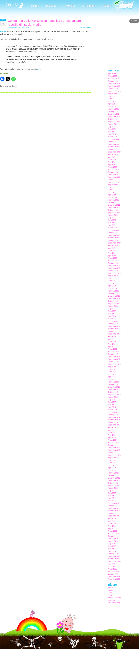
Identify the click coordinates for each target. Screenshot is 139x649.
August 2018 (113, 306)
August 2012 (113, 488)
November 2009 (114, 559)
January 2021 (113, 233)
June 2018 (112, 311)
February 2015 (113, 412)
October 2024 (113, 119)
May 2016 (112, 374)
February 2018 (113, 321)
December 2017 (114, 326)
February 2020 (113, 261)
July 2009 (111, 564)
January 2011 (113, 536)
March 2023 (112, 167)
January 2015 (113, 415)
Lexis (110, 593)
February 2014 (113, 443)
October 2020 (113, 240)
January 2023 (113, 172)
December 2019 (114, 266)
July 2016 (111, 369)
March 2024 (112, 137)
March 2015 (112, 410)
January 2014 (113, 445)
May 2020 (112, 253)
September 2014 (114, 425)
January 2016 (113, 384)
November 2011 (114, 511)
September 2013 (114, 455)
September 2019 (114, 273)
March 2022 (112, 197)
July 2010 (111, 544)
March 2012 (112, 501)
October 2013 (113, 453)
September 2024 (114, 122)
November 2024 (114, 117)
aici (38, 69)
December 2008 (114, 577)
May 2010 (112, 549)
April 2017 (112, 347)
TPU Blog (111, 600)
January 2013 (113, 475)
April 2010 (112, 551)
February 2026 (113, 79)
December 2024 (114, 114)
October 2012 (113, 483)
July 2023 (111, 157)
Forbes (3, 31)
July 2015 (111, 400)
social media (12, 27)
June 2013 (112, 463)
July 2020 (111, 248)
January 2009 (113, 574)
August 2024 (113, 124)
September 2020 (114, 243)
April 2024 (112, 134)
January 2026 (113, 81)
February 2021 (113, 230)
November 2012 (114, 480)
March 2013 (112, 470)
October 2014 (113, 422)
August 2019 (113, 276)
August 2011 (113, 518)
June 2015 (112, 402)
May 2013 (112, 465)
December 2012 (114, 478)
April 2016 (112, 377)
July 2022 (111, 187)
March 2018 (112, 319)
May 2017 (112, 344)
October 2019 (113, 271)
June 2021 (112, 220)
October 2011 (113, 513)
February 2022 (113, 200)
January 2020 (113, 263)
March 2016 (112, 379)
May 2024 (112, 132)
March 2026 (112, 76)
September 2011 (114, 516)
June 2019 (112, 281)
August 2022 (113, 185)
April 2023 (112, 165)
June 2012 (112, 493)
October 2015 (113, 392)
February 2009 (113, 571)
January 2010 (113, 554)
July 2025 (111, 96)
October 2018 (113, 301)
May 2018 (112, 314)
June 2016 (112, 372)
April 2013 (112, 468)
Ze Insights (87, 5)
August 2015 (113, 397)
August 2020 (113, 245)
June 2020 (112, 250)
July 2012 (111, 491)
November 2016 (114, 359)
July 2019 (111, 278)
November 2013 (114, 450)
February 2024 (113, 139)
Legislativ (50, 5)
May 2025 (112, 101)
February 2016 (113, 382)
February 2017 (113, 352)
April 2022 (112, 195)
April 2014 (112, 438)
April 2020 (112, 256)
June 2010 (112, 546)
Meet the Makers (123, 5)
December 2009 (114, 556)
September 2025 (114, 91)
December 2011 (114, 508)
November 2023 (114, 147)
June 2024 (112, 129)
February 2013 (113, 473)
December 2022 (114, 175)
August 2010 (113, 541)
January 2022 (113, 202)
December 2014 (114, 417)
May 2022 (112, 192)
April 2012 (112, 498)
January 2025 (113, 111)
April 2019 (112, 286)
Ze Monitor (68, 5)
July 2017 (111, 339)
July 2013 (111, 460)
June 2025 (112, 99)
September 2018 (114, 304)
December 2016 (114, 357)
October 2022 (113, 180)
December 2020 (114, 235)
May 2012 (112, 496)
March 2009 (112, 569)
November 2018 (114, 299)
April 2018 (112, 316)
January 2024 (113, 142)
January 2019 (113, 293)
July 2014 (111, 430)
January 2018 (113, 324)
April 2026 (112, 74)
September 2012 (114, 486)
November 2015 (114, 389)
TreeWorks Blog (114, 603)
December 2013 (114, 448)
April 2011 (112, 529)
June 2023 (112, 159)
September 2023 (114, 152)
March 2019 (112, 288)
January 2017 (113, 354)
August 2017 (113, 336)
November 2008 (114, 579)
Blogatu (111, 588)
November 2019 (114, 268)
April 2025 (112, 104)
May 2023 (112, 162)
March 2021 (112, 228)
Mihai (110, 595)
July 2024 (111, 127)
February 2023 (113, 170)
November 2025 (114, 86)
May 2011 (112, 526)
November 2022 (114, 177)
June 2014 (112, 432)
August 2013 (113, 458)
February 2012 (113, 503)
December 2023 (114, 144)
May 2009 (112, 566)
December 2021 (114, 205)
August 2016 (113, 367)
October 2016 (113, 362)
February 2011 (113, 534)
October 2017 (113, 331)
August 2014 (113, 427)
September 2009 (114, 561)
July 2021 (111, 218)
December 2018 (114, 296)
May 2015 (112, 405)
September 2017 (114, 334)
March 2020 (112, 258)
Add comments (85, 28)
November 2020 (114, 238)
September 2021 (114, 213)
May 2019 (112, 283)
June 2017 (112, 341)
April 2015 (112, 407)
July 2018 (111, 309)
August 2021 (113, 215)
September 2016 (114, 364)
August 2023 (113, 154)
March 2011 (112, 531)
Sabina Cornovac (114, 598)
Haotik (110, 590)
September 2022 (114, 182)
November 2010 (114, 539)
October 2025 (113, 89)
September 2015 (114, 395)
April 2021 (112, 225)
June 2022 (112, 190)
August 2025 (113, 94)
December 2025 (114, 84)
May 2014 (112, 435)
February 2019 (113, 291)
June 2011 (112, 523)
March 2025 (112, 106)
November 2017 (114, 329)
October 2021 (113, 210)
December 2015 (114, 387)
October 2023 (113, 149)
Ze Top (35, 5)
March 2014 (112, 440)
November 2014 (114, 420)
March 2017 (112, 349)
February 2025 (113, 109)
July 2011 (111, 521)
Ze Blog (105, 5)
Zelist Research (23, 27)
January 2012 (113, 506)
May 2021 (112, 223)
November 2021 (114, 208)
